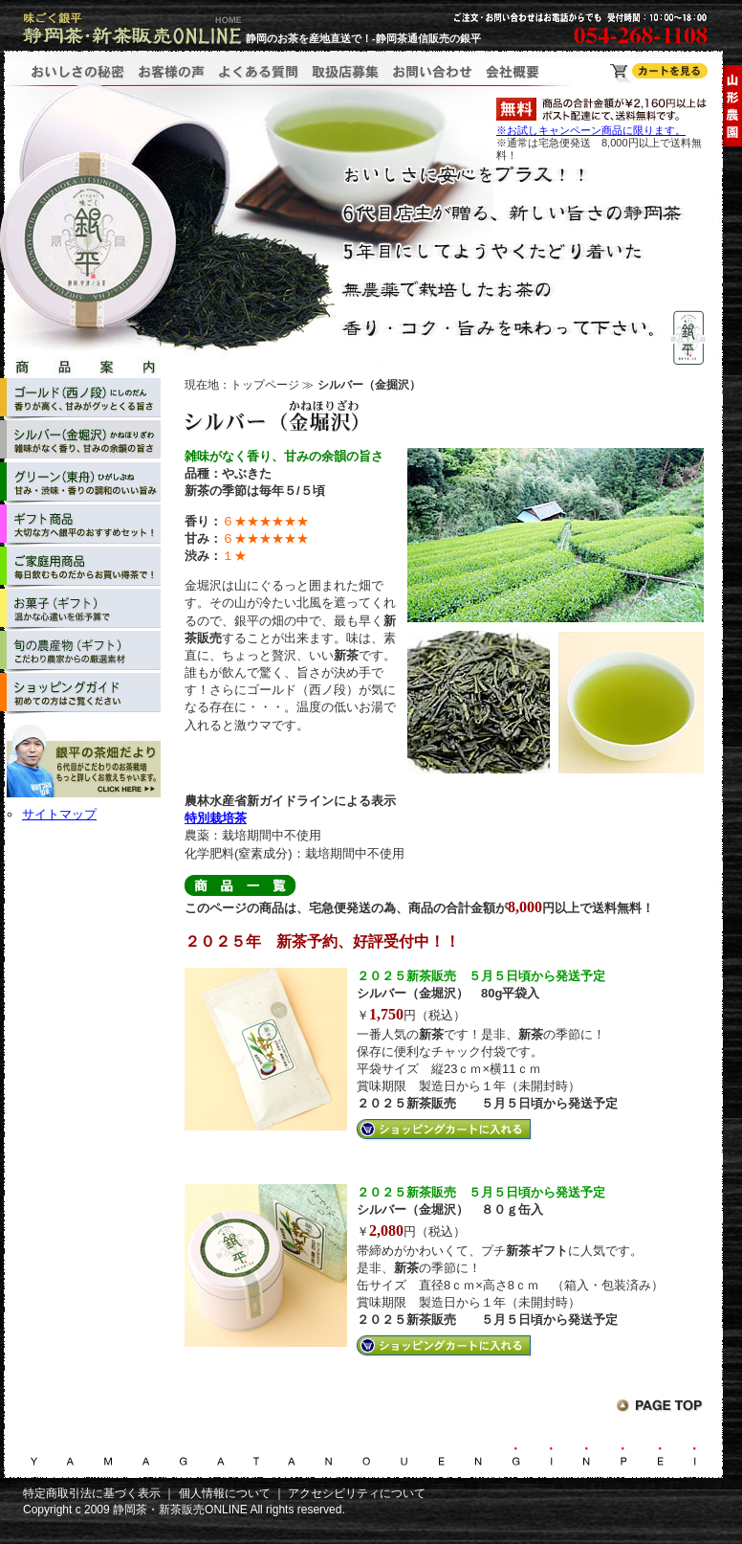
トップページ (264, 385)
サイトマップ (59, 814)
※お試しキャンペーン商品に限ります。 (591, 130)
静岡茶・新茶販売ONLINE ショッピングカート (659, 73)
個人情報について (225, 1493)
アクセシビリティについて (357, 1493)
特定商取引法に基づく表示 (92, 1493)
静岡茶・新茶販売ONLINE (180, 1509)
